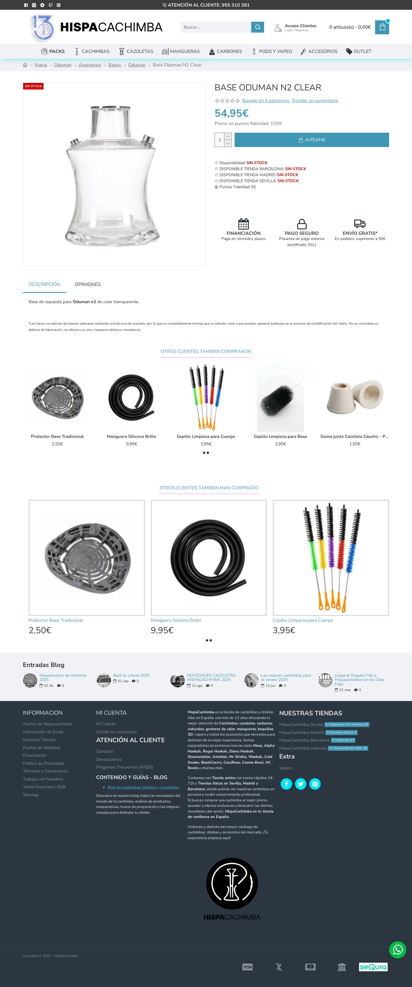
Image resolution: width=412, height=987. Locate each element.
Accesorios (90, 65)
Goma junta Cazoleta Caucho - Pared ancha (354, 436)
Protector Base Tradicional (57, 436)
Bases (114, 65)
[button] (204, 453)
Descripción (44, 284)
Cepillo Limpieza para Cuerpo (206, 436)
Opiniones (88, 284)
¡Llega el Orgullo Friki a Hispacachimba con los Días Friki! (359, 679)
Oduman (63, 65)
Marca (41, 65)
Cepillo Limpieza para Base (280, 436)
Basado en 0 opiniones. (266, 101)
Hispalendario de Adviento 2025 (63, 677)
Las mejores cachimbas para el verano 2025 (286, 677)
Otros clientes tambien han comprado (209, 488)
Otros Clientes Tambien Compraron (206, 352)
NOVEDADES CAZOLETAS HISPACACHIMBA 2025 (211, 677)
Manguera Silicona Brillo (131, 436)
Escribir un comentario (315, 101)
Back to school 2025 (131, 675)
